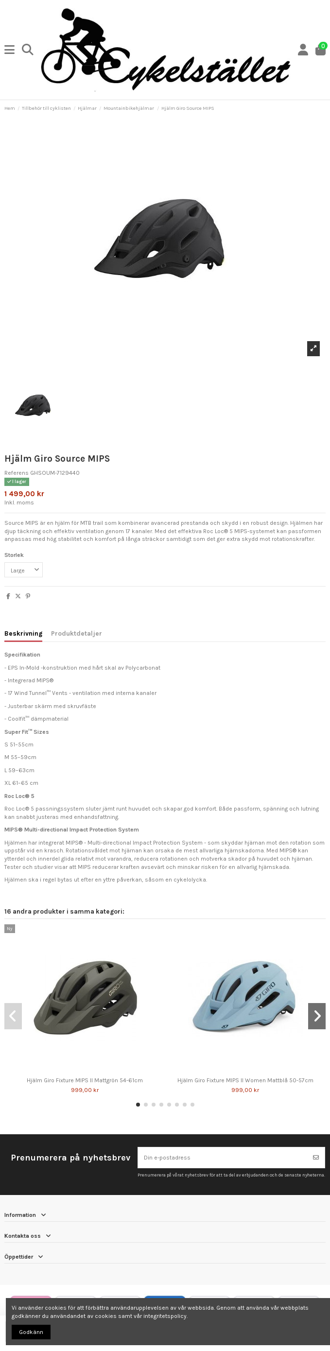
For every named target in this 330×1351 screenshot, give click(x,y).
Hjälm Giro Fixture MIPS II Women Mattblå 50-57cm (245, 1080)
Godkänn (31, 1332)
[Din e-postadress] (223, 1157)
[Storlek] (23, 570)
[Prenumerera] (316, 1157)
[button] (138, 1105)
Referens (16, 472)
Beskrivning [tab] (23, 633)
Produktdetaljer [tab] (76, 633)
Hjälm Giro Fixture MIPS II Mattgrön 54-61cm (85, 1080)
